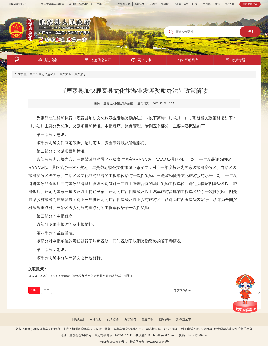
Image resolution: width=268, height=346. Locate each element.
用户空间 (230, 4)
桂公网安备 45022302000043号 (151, 341)
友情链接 (113, 319)
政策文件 (65, 74)
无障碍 (153, 4)
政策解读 (80, 74)
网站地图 (78, 319)
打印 (34, 290)
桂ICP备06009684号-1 (113, 341)
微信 (217, 4)
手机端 (207, 4)
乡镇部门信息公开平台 (186, 4)
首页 (32, 74)
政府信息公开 (47, 74)
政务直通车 (183, 319)
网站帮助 (95, 319)
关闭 (46, 290)
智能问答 (140, 4)
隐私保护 (165, 319)
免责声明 (147, 319)
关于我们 (130, 319)
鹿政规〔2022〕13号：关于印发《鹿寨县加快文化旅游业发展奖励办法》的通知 (80, 276)
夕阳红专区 (124, 4)
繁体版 (165, 4)
